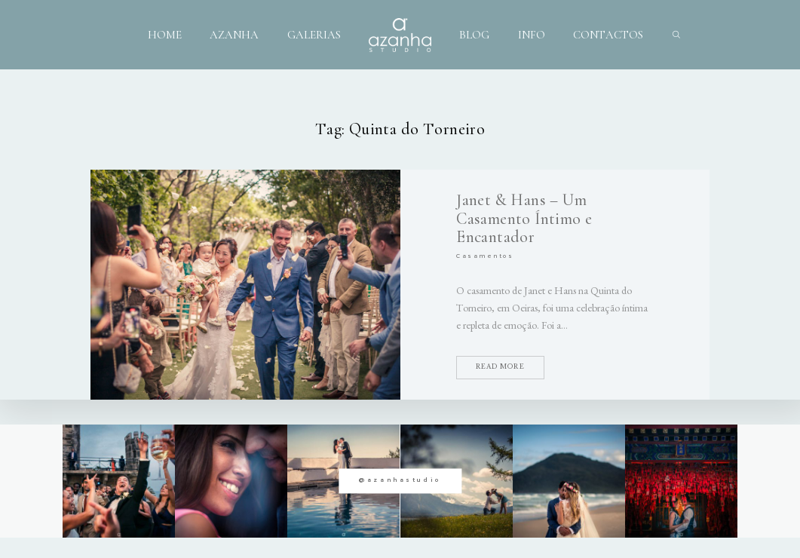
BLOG (474, 34)
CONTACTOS (608, 34)
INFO (531, 34)
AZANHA (234, 34)
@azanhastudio (400, 480)
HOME (165, 34)
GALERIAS (314, 34)
